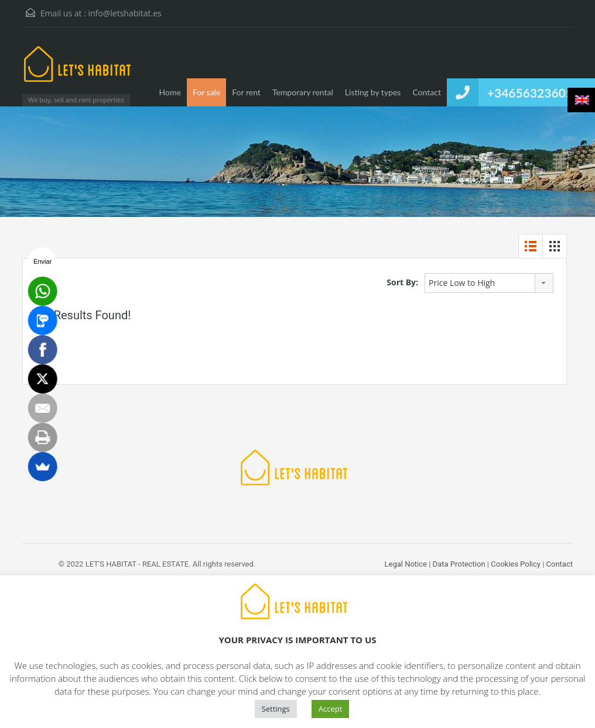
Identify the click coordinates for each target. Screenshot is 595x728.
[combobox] (489, 283)
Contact (426, 92)
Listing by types (373, 92)
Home (170, 92)
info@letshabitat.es (124, 13)
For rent (246, 92)
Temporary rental (302, 92)
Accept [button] (331, 708)
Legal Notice (406, 564)
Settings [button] (276, 708)
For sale (206, 92)
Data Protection (459, 564)
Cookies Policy (516, 564)
